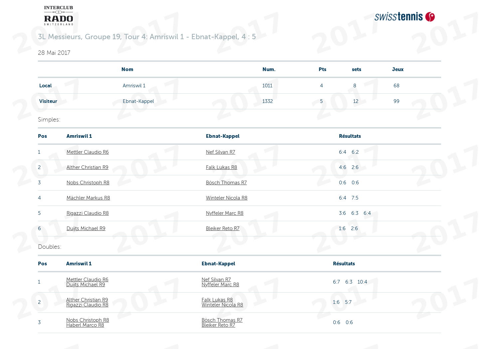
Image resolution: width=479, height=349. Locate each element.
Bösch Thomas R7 (226, 182)
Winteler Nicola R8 (226, 198)
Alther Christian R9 (87, 167)
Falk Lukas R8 (221, 167)
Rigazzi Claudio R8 (88, 213)
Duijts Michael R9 (86, 228)
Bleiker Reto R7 (223, 228)
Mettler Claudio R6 (88, 152)
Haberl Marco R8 (85, 325)
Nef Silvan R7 (220, 152)
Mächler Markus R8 (88, 198)
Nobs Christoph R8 (88, 182)
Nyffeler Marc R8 (224, 213)
